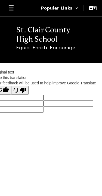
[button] (60, 8)
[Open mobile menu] (11, 8)
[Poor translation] (20, 90)
